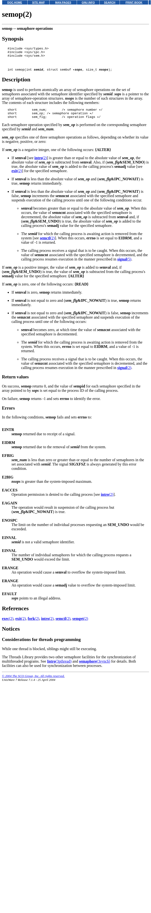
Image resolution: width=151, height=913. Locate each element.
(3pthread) (59, 668)
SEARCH (109, 2)
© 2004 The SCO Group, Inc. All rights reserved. (33, 682)
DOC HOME (14, 2)
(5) (124, 266)
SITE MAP (38, 2)
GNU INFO (88, 2)
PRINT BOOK (134, 2)
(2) (41, 164)
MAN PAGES (63, 2)
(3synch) (94, 668)
